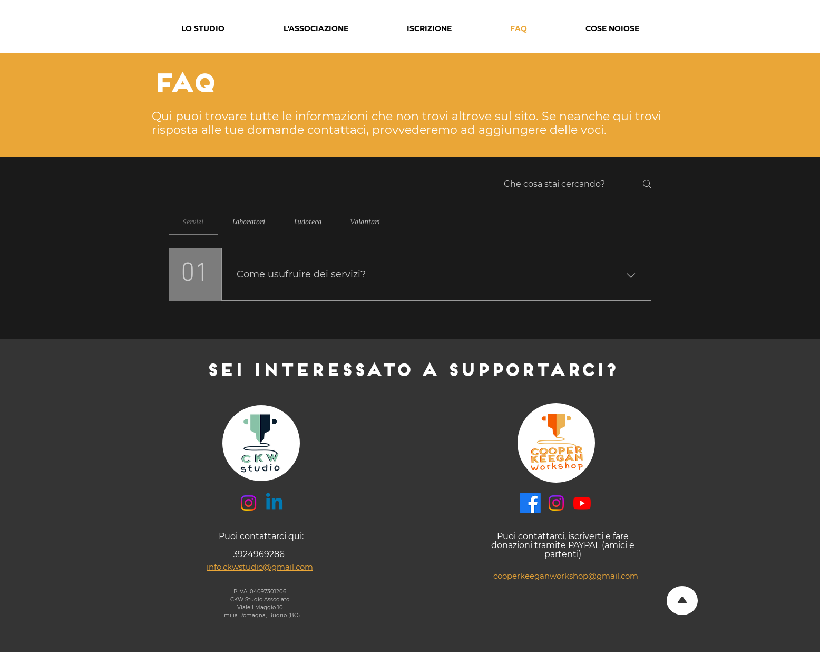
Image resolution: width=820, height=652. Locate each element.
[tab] (193, 221)
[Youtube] (582, 503)
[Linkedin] (274, 503)
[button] (203, 28)
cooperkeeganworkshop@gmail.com (565, 576)
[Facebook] (530, 503)
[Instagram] (248, 503)
